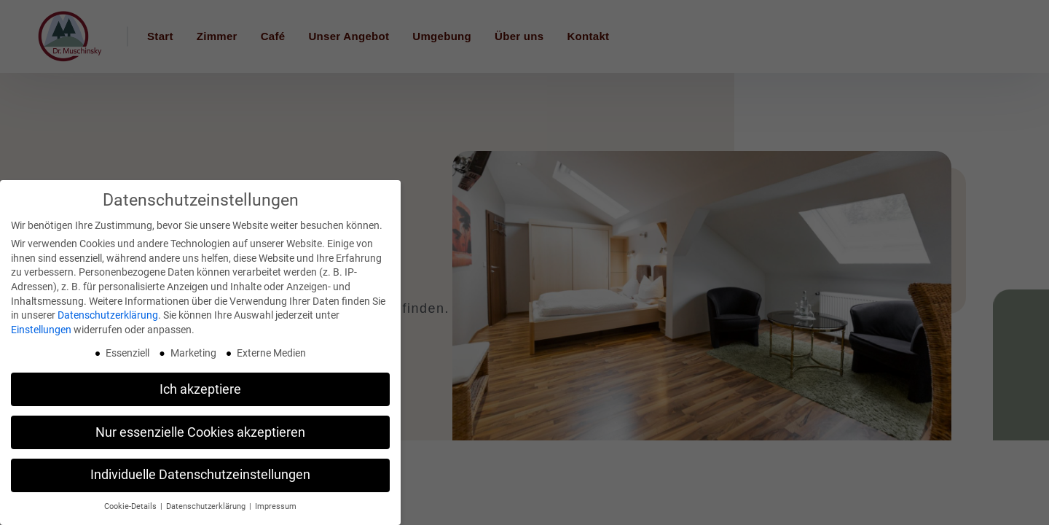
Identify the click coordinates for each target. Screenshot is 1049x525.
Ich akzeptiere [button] (200, 389)
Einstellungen (41, 329)
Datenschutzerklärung (108, 315)
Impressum (275, 506)
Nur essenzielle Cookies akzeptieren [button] (200, 432)
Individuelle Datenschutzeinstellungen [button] (200, 474)
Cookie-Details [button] (131, 506)
